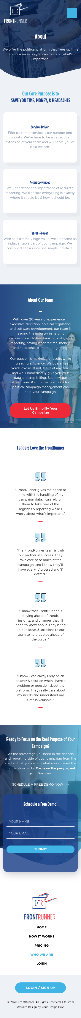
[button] (40, 410)
